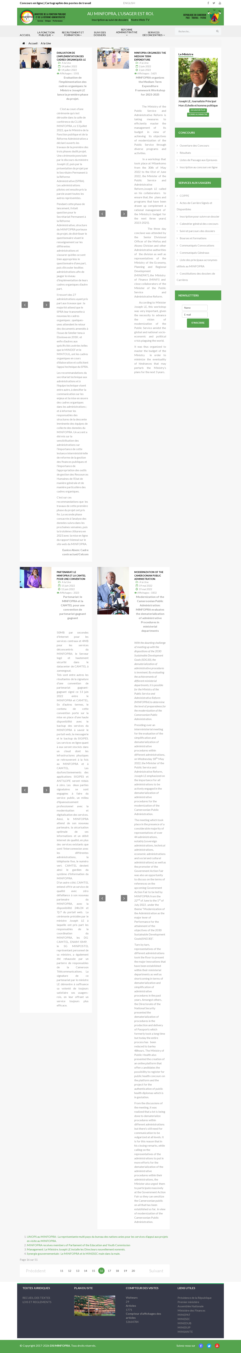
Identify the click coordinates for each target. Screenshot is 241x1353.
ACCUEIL (25, 35)
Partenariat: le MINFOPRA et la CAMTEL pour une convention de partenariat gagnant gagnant (71, 579)
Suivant (156, 1270)
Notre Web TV (140, 19)
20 (133, 1270)
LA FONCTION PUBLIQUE (45, 34)
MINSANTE (185, 1331)
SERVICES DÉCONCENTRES (153, 34)
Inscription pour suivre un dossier (199, 216)
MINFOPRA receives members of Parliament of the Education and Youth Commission (78, 1245)
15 (93, 1270)
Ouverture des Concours (194, 145)
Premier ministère (188, 1302)
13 (77, 1270)
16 (101, 1270)
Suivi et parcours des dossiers (197, 231)
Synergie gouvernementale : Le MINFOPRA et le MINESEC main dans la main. (73, 1253)
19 (125, 1270)
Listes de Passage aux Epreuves (198, 160)
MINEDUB (184, 1323)
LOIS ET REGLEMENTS (36, 1302)
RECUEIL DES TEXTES (36, 1297)
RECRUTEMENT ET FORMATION (73, 34)
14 (85, 1270)
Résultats (185, 152)
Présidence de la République (194, 1297)
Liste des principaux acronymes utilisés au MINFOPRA (197, 263)
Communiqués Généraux (194, 252)
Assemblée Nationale (191, 1306)
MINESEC (184, 1319)
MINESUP (184, 1327)
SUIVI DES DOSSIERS (100, 34)
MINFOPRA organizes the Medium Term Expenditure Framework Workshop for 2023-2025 (150, 59)
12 (69, 1270)
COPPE (184, 195)
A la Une (66, 62)
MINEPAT (184, 1314)
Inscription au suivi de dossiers (110, 19)
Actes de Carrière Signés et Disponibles (194, 206)
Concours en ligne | (32, 3)
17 (109, 1270)
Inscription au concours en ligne (198, 167)
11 (61, 1270)
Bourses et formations (193, 238)
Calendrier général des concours (198, 223)
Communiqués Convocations (196, 245)
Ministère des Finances (191, 1310)
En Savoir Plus (198, 110)
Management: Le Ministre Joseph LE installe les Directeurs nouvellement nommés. (76, 1249)
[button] (25, 305)
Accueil (32, 43)
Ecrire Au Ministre (198, 114)
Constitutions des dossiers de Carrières (196, 276)
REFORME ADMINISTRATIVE (126, 31)
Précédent (36, 1270)
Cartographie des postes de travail (68, 3)
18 (117, 1270)
